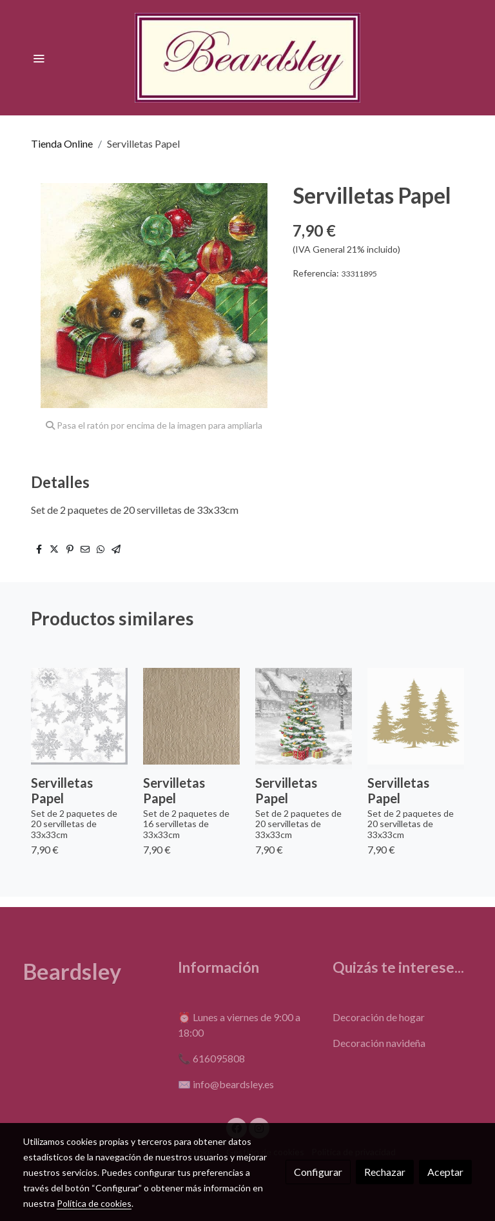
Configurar (318, 1172)
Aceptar (445, 1172)
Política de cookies (94, 1203)
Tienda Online (62, 143)
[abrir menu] (39, 58)
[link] (247, 58)
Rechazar (384, 1172)
